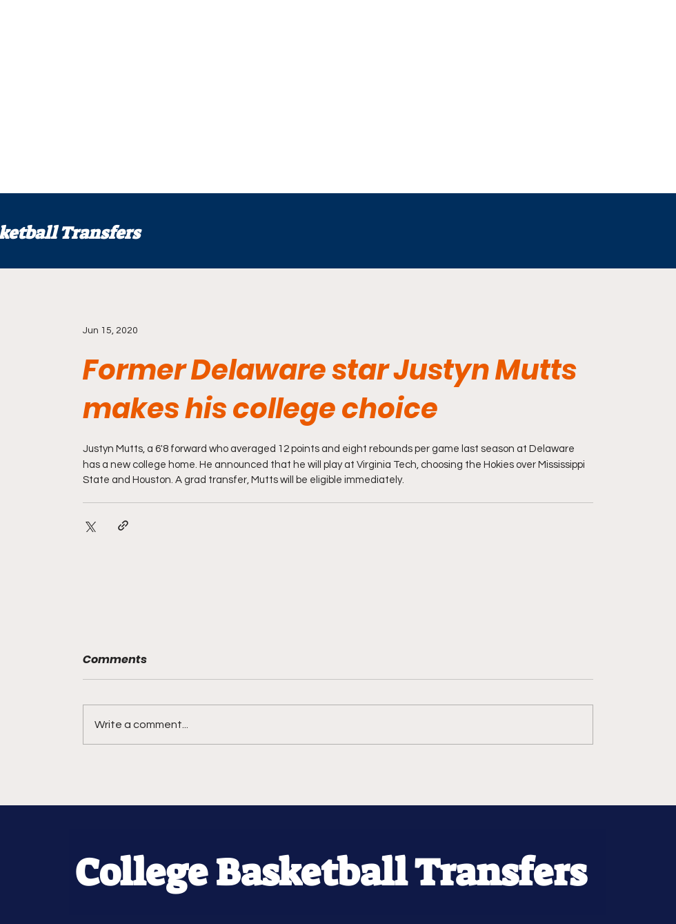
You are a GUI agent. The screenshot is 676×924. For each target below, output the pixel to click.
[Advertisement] (234, 96)
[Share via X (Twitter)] (89, 525)
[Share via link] (123, 525)
